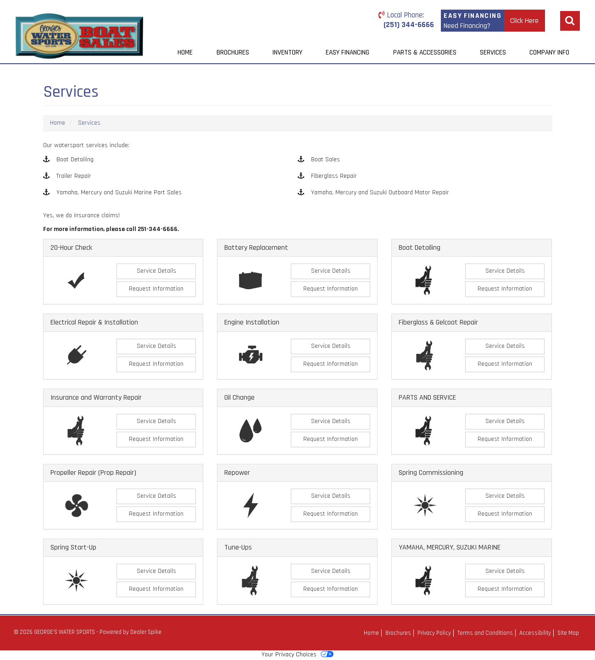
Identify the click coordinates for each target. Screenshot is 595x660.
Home (185, 52)
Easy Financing (347, 52)
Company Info (549, 52)
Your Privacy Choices (297, 654)
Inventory (287, 52)
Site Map (568, 633)
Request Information (156, 289)
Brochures (233, 52)
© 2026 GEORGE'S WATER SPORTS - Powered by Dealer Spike (87, 632)
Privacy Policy (434, 633)
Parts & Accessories (424, 52)
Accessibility (535, 633)
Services (493, 52)
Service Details (156, 271)
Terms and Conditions (485, 633)
